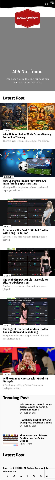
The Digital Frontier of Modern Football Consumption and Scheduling (26, 331)
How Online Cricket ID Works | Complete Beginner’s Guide (36, 421)
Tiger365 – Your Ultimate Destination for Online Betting (34, 438)
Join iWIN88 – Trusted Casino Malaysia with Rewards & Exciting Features (36, 407)
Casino (7, 131)
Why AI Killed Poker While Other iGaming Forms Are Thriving (27, 136)
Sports (7, 226)
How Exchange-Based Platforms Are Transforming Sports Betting (24, 182)
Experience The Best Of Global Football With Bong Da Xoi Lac (26, 232)
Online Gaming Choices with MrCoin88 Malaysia (25, 380)
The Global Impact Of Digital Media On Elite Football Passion (25, 281)
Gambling (8, 177)
